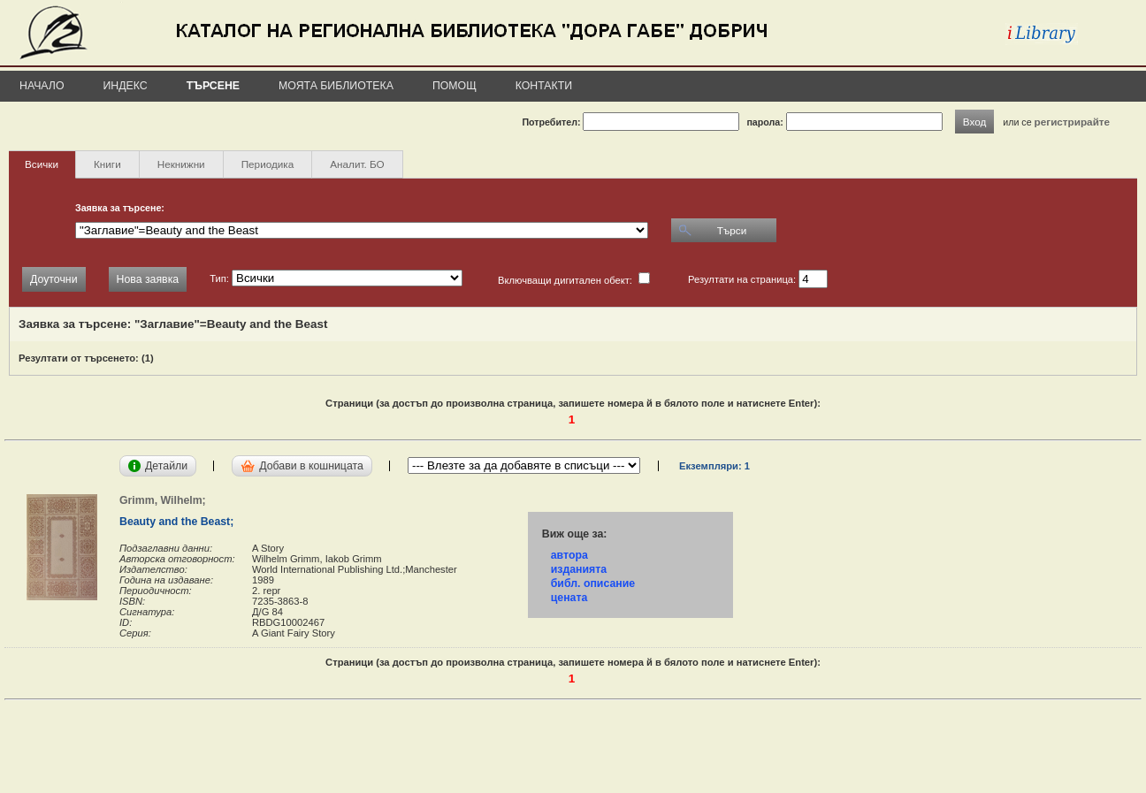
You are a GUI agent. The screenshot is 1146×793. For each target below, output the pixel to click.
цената (569, 597)
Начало (42, 86)
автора (569, 555)
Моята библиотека (336, 86)
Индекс (125, 86)
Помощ (454, 86)
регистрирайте (1073, 121)
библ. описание (593, 583)
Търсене (213, 86)
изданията (579, 569)
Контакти (544, 86)
